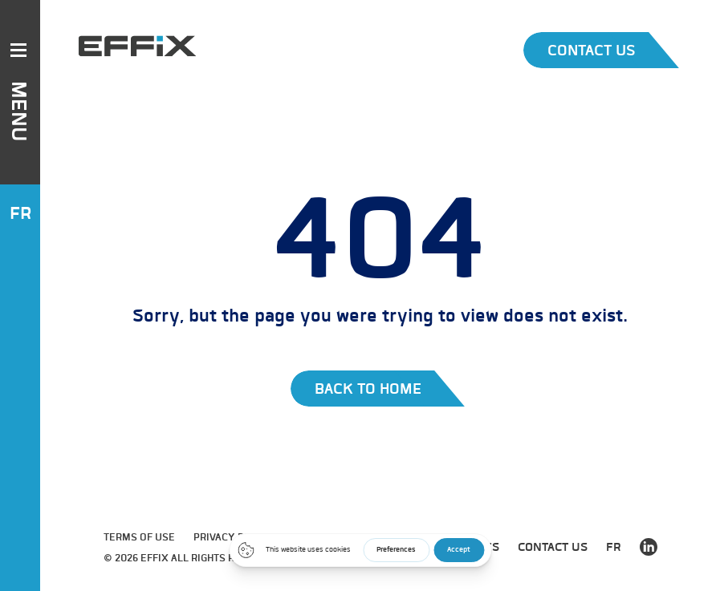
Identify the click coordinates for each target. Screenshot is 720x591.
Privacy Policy (233, 537)
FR (20, 212)
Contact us (553, 547)
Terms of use (139, 537)
